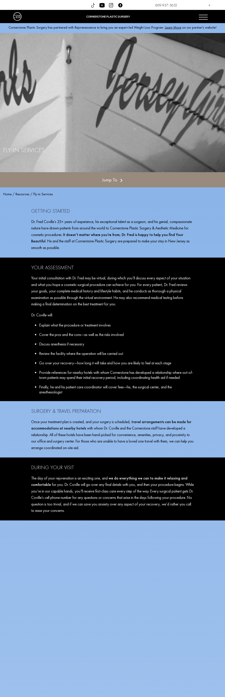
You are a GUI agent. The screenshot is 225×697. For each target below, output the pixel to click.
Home (7, 194)
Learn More (173, 27)
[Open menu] (203, 16)
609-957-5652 (166, 5)
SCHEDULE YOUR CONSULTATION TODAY (112, 649)
